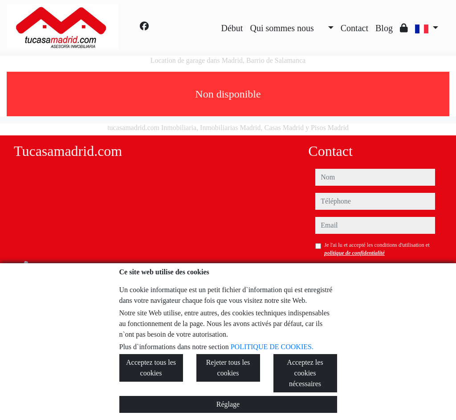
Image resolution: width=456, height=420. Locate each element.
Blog (384, 28)
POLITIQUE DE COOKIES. (272, 347)
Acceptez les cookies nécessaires (305, 373)
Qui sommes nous (282, 28)
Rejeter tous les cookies (228, 368)
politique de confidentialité (354, 253)
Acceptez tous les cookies (151, 368)
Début (232, 28)
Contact (354, 28)
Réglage (228, 404)
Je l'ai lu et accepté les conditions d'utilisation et (376, 249)
